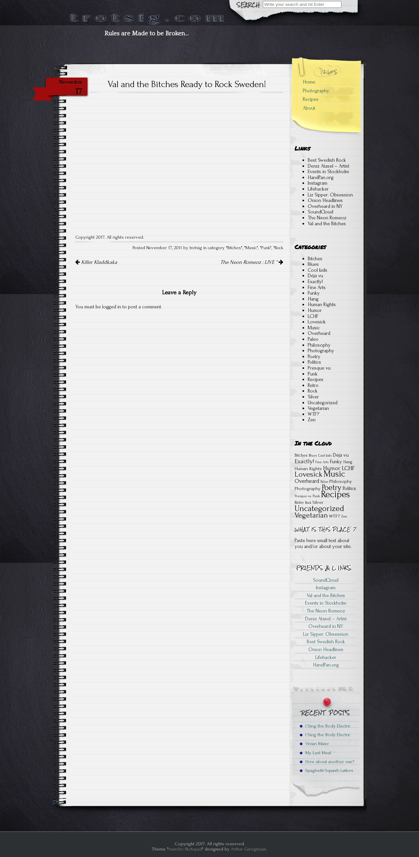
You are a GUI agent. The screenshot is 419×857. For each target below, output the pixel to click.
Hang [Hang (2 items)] (347, 462)
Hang (313, 299)
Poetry (314, 356)
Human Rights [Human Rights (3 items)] (308, 468)
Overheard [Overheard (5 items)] (307, 481)
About (309, 108)
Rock (279, 247)
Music (251, 247)
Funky (314, 293)
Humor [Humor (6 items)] (331, 468)
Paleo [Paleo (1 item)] (324, 482)
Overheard (319, 333)
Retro (313, 385)
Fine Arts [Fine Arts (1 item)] (322, 462)
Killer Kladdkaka (96, 262)
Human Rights (322, 304)
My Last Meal (315, 753)
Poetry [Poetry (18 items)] (331, 487)
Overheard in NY (325, 206)
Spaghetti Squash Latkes (326, 770)
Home (309, 82)
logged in (111, 307)
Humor (315, 310)
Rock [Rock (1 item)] (308, 503)
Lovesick (317, 322)
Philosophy (319, 345)
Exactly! (315, 281)
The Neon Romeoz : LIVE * (251, 262)
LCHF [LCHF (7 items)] (348, 468)
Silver (313, 397)
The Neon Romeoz (327, 218)
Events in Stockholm (328, 171)
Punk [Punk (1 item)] (316, 496)
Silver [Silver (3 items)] (318, 502)
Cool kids (317, 270)
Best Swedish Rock (327, 160)
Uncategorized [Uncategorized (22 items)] (319, 508)
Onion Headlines (325, 200)
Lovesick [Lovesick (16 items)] (308, 474)
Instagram (317, 183)
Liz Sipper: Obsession (330, 195)
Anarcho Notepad (185, 849)
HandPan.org (321, 177)
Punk (265, 247)
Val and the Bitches (327, 224)
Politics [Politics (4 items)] (349, 488)
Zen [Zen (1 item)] (344, 517)
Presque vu (319, 368)
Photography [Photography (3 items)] (307, 488)
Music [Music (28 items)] (334, 474)
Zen (312, 420)
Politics (314, 362)
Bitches (234, 247)
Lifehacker (318, 189)
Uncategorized (322, 403)
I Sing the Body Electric (325, 726)
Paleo (313, 339)
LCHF (313, 316)
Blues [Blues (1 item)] (313, 456)
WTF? (313, 414)
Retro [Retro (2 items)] (299, 502)
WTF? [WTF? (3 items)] (334, 516)
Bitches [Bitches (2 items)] (301, 455)
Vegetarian (318, 408)
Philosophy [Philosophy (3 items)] (340, 481)
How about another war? (327, 761)
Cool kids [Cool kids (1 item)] (325, 456)
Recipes (311, 99)
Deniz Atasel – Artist (328, 166)
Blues (313, 264)
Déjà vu (315, 276)
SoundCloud (320, 212)
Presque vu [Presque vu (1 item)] (303, 496)
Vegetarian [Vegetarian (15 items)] (311, 515)
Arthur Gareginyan (248, 849)
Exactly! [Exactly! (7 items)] (304, 461)
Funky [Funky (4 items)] (336, 462)
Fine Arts (317, 287)
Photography (316, 91)
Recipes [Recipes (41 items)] (335, 494)
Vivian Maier (314, 743)
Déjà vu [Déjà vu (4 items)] (341, 455)
